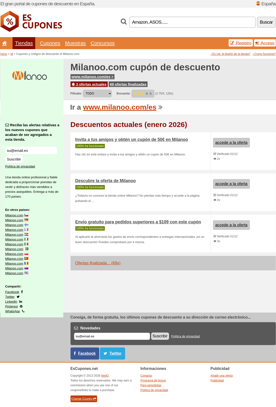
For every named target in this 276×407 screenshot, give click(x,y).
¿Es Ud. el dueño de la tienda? (230, 54)
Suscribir (14, 159)
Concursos (103, 43)
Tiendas (24, 43)
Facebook (12, 292)
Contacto (146, 375)
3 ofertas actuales (89, 84)
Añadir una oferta (222, 375)
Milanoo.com (14, 215)
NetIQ (105, 375)
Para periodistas (151, 385)
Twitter (10, 297)
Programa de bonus (153, 380)
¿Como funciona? (264, 54)
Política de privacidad (20, 166)
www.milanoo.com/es (92, 77)
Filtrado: (76, 93)
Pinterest (11, 306)
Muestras (75, 43)
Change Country (83, 398)
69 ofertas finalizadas (128, 84)
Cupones (50, 43)
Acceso (265, 42)
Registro (241, 42)
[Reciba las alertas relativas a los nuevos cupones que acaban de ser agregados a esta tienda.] (31, 150)
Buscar (266, 22)
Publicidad (217, 380)
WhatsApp (12, 311)
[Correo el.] (112, 336)
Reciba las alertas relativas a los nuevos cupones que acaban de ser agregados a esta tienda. (32, 132)
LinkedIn (11, 301)
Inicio (3, 54)
